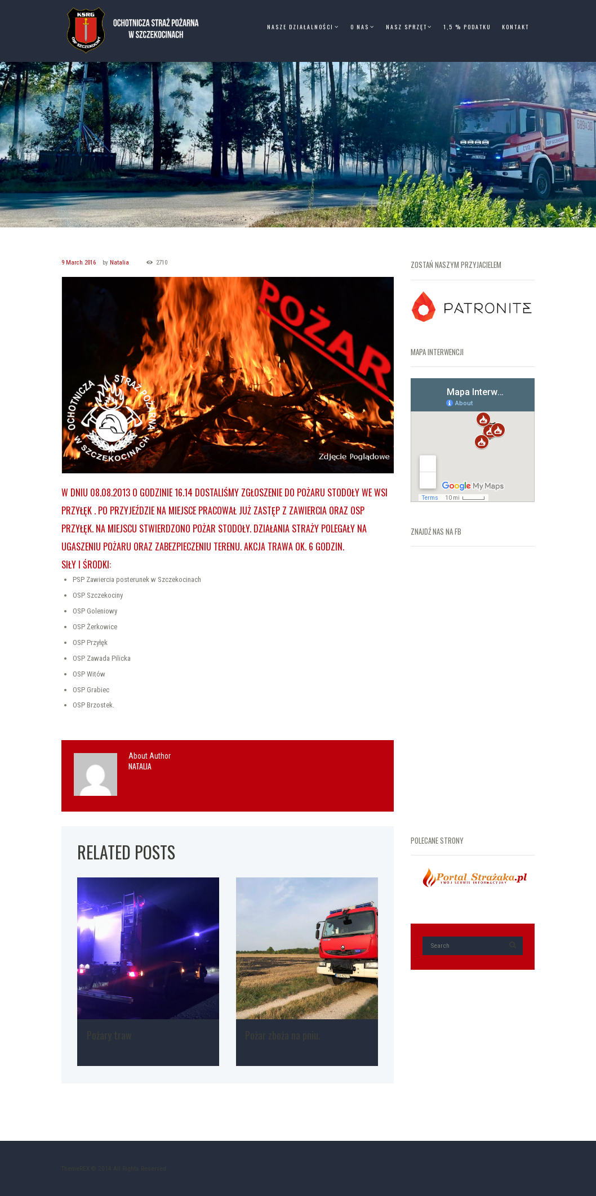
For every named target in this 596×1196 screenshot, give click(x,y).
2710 (161, 262)
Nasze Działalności (300, 27)
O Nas (359, 27)
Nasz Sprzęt (406, 27)
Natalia (119, 262)
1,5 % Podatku (467, 27)
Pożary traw (109, 1035)
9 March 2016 (78, 262)
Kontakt (515, 27)
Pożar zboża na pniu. (282, 1035)
